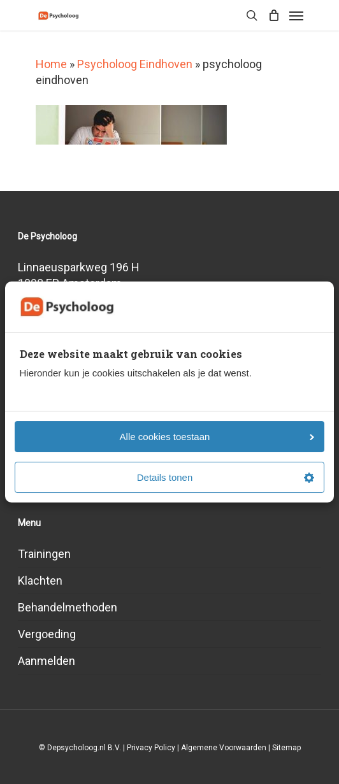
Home (51, 64)
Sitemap (286, 747)
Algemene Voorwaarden (223, 747)
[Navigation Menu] (296, 15)
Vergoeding (47, 634)
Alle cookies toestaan (217, 436)
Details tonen (225, 477)
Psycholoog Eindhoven (134, 64)
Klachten (40, 580)
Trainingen (44, 553)
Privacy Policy (151, 747)
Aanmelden (46, 660)
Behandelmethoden (67, 607)
